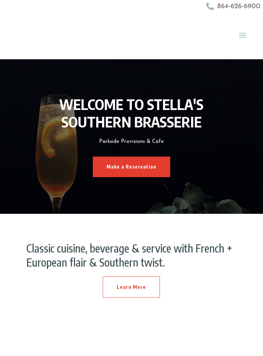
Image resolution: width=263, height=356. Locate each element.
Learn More (131, 287)
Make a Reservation (131, 167)
